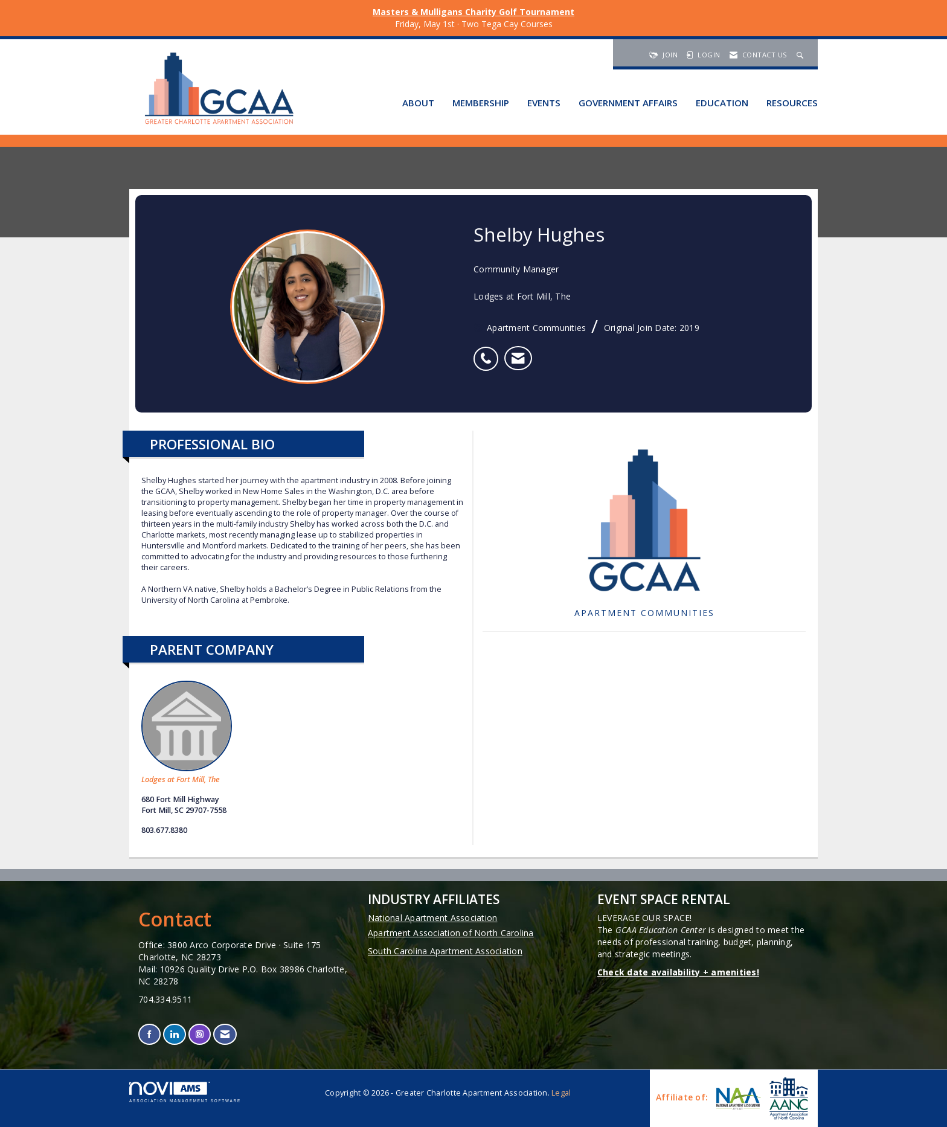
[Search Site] (801, 54)
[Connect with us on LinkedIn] (174, 1034)
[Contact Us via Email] (225, 1034)
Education (722, 103)
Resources (792, 103)
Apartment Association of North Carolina (451, 933)
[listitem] (489, 352)
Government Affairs (628, 103)
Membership (480, 103)
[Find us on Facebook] (149, 1034)
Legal (561, 1093)
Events (543, 103)
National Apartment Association (433, 917)
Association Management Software (185, 1092)
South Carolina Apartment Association (445, 951)
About (418, 103)
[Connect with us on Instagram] (199, 1034)
